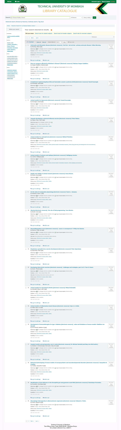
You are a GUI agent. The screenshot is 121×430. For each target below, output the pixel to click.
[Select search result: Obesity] (25, 210)
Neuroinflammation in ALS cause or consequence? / (57, 228)
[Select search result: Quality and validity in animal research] (25, 173)
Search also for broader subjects (63, 33)
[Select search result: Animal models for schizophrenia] (25, 137)
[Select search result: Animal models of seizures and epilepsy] (25, 155)
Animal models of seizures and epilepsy (54, 155)
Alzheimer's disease (12, 70)
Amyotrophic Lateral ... (12, 71)
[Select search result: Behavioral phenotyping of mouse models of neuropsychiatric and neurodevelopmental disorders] (25, 362)
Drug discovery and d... (12, 59)
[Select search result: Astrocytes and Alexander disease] (25, 45)
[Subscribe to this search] (51, 30)
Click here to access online (42, 52)
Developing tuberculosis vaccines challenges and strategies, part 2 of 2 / (62, 267)
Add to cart (46, 60)
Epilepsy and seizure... (12, 61)
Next (32, 37)
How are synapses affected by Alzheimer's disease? (59, 63)
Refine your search (14, 29)
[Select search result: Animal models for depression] (25, 100)
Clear (113, 1)
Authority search (32, 21)
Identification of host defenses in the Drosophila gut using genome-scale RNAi (66, 382)
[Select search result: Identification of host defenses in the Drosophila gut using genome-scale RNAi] (25, 382)
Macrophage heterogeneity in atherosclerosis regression (58, 401)
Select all (39, 42)
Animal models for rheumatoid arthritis (53, 287)
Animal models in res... (12, 73)
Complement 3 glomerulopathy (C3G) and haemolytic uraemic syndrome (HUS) (64, 82)
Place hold (71, 42)
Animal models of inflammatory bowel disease (55, 306)
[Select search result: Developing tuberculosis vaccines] (25, 267)
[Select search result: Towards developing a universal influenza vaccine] (25, 118)
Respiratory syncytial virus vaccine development (56, 249)
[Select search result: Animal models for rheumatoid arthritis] (25, 287)
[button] (9, 1)
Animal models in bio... (12, 58)
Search (8, 17)
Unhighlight (30, 42)
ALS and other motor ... (12, 56)
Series (50, 52)
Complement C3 (11, 76)
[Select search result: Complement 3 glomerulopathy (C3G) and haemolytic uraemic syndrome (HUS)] (25, 82)
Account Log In (96, 1)
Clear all (44, 42)
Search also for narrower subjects (82, 33)
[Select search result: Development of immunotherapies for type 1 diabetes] (25, 324)
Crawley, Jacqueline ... (12, 44)
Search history (106, 1)
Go (94, 17)
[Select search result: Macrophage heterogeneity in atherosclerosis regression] (25, 401)
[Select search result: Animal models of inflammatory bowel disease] (25, 306)
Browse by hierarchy (21, 21)
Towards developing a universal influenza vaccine (55, 118)
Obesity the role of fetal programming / (52, 210)
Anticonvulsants (11, 75)
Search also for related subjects (43, 33)
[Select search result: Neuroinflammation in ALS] (25, 228)
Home (8, 25)
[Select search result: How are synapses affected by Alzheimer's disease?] (25, 63)
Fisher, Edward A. (11, 49)
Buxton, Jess (10, 42)
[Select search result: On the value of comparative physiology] (25, 192)
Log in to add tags (35, 60)
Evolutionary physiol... (12, 63)
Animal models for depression (51, 100)
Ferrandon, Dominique (12, 47)
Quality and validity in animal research (52, 173)
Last (37, 37)
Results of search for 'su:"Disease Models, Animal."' (23, 25)
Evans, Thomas (11, 46)
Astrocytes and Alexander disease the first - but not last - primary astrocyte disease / (66, 45)
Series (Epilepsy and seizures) (75, 162)
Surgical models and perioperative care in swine (64, 344)
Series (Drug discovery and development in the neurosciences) (82, 144)
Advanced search (10, 21)
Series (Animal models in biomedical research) (58, 144)
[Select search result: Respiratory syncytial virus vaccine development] (25, 249)
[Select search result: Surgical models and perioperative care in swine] (25, 344)
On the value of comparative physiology (54, 192)
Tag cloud (41, 21)
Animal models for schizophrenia (52, 137)
